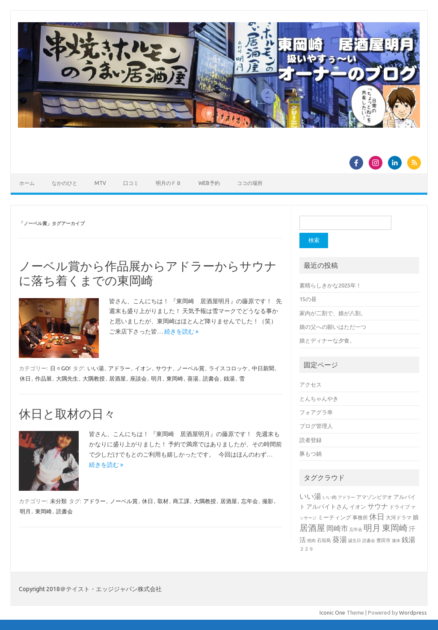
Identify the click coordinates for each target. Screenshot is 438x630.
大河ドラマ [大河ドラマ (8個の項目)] (398, 517)
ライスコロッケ (228, 368)
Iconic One (332, 612)
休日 (25, 378)
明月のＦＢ (168, 183)
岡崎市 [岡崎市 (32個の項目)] (337, 528)
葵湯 (192, 378)
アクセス (310, 384)
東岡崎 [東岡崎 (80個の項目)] (395, 528)
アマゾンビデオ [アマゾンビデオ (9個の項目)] (374, 497)
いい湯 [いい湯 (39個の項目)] (310, 496)
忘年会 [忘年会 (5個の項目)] (355, 529)
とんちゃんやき (318, 398)
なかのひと (64, 183)
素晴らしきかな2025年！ (330, 285)
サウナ (164, 368)
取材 (163, 501)
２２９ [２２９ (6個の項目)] (306, 548)
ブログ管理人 (316, 426)
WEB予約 (209, 183)
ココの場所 (250, 183)
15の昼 (308, 299)
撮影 (267, 501)
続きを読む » (181, 331)
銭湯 (229, 378)
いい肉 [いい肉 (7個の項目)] (330, 497)
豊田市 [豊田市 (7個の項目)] (383, 540)
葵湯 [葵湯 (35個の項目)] (339, 539)
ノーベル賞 (190, 368)
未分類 (58, 501)
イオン (143, 368)
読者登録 (310, 440)
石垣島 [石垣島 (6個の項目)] (324, 540)
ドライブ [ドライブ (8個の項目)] (399, 507)
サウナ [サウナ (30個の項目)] (377, 506)
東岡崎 (174, 378)
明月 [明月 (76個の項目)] (372, 528)
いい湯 (95, 368)
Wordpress (413, 612)
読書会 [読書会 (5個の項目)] (368, 540)
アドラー (119, 368)
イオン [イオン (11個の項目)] (357, 507)
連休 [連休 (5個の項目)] (396, 540)
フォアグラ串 (316, 412)
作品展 (43, 378)
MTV (100, 183)
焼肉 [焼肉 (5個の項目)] (311, 540)
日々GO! (60, 368)
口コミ (131, 183)
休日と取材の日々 (67, 413)
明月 (156, 378)
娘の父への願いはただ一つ (332, 327)
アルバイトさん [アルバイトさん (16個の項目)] (327, 506)
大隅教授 (94, 378)
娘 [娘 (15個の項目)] (416, 517)
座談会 (138, 378)
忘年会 (249, 501)
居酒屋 (117, 378)
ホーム (27, 183)
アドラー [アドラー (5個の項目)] (346, 497)
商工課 (181, 501)
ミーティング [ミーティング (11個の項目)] (334, 517)
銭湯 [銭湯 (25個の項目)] (408, 539)
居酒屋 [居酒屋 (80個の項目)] (312, 528)
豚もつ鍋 (310, 454)
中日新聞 (263, 368)
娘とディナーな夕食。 (327, 340)
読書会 (211, 378)
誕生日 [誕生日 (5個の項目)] (354, 540)
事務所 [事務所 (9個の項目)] (360, 517)
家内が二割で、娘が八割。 (332, 313)
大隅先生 (67, 378)
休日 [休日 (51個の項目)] (377, 516)
